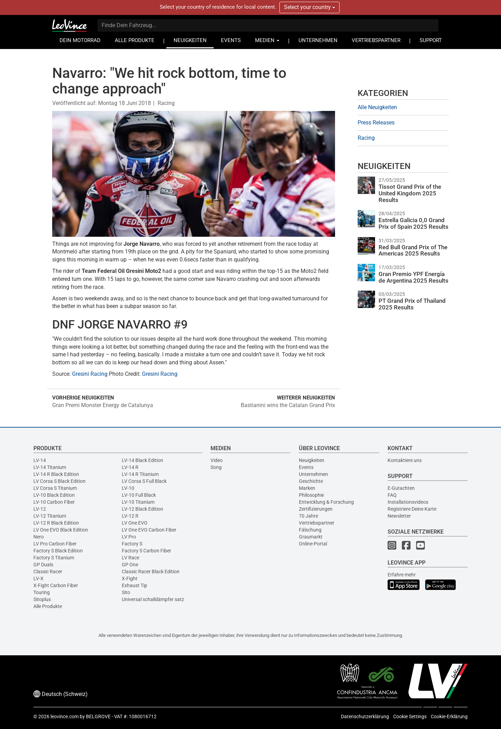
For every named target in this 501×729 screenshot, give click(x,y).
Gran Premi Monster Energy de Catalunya (102, 405)
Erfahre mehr (402, 574)
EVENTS (231, 40)
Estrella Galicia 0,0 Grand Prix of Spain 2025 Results (413, 223)
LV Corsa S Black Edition (59, 481)
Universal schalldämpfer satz (153, 599)
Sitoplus (42, 599)
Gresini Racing (90, 374)
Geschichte (311, 481)
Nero (38, 537)
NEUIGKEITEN (190, 40)
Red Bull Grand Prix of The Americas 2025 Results (413, 250)
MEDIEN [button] (267, 40)
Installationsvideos (408, 502)
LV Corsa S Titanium (55, 488)
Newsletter (399, 516)
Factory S (132, 543)
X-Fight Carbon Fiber (55, 585)
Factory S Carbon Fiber (146, 550)
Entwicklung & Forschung (326, 502)
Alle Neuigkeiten (377, 107)
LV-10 (128, 488)
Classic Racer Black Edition (151, 571)
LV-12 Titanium (49, 516)
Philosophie (311, 495)
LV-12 (39, 509)
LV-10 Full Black (139, 495)
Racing (166, 103)
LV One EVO (135, 523)
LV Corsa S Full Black (144, 481)
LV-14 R (130, 467)
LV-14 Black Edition (142, 460)
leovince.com (64, 716)
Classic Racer (47, 571)
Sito (126, 592)
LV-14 (39, 460)
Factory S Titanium (53, 557)
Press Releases (376, 122)
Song (216, 467)
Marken (307, 488)
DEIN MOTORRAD (80, 40)
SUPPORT (431, 40)
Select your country (309, 7)
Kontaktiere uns (405, 460)
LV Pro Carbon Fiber (55, 543)
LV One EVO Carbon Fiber (149, 530)
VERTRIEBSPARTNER (376, 40)
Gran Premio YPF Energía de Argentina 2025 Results (413, 277)
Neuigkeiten (311, 460)
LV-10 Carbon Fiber (54, 502)
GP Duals (43, 564)
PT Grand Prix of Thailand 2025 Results (412, 304)
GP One (130, 564)
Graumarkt (311, 537)
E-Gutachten (401, 488)
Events (306, 467)
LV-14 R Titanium (140, 474)
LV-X (38, 578)
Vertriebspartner (316, 523)
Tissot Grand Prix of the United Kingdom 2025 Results (410, 193)
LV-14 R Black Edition (56, 474)
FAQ (392, 495)
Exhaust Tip (134, 585)
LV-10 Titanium (138, 502)
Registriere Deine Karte (412, 509)
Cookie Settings (410, 716)
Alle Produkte (47, 606)
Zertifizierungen (316, 509)
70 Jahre (308, 516)
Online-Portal (313, 543)
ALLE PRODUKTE (134, 40)
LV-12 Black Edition (142, 509)
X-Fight (129, 578)
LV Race (130, 557)
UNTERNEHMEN (318, 40)
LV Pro (129, 537)
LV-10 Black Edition (54, 495)
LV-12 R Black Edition (56, 523)
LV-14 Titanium (49, 467)
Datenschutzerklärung (365, 716)
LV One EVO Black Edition (60, 530)
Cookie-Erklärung (449, 716)
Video (216, 460)
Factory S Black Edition (58, 550)
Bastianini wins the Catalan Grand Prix (288, 405)
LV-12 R (130, 516)
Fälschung (310, 530)
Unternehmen (313, 474)
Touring (41, 592)
